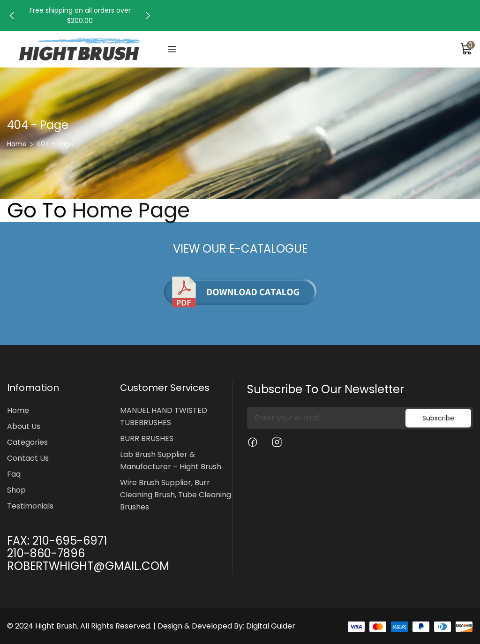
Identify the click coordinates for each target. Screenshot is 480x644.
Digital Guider (270, 626)
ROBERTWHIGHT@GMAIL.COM (88, 566)
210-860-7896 (46, 553)
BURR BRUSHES (146, 438)
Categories (27, 442)
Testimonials (30, 506)
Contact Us (28, 458)
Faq (14, 474)
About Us (23, 426)
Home (17, 144)
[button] (11, 15)
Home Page (131, 210)
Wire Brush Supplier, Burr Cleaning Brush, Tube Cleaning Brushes (175, 494)
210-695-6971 (69, 540)
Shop (16, 490)
